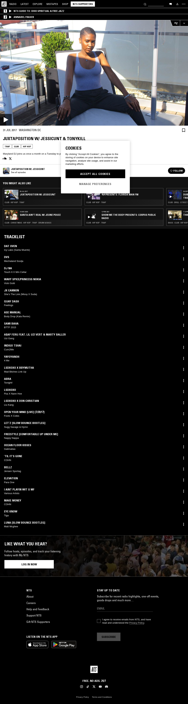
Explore (37, 4)
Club (16, 146)
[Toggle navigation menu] (184, 4)
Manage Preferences (95, 184)
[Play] (94, 73)
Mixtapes (52, 4)
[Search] (145, 4)
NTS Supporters (83, 4)
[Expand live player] (184, 23)
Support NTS (33, 615)
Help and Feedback (37, 609)
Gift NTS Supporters (38, 622)
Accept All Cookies (95, 174)
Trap (7, 146)
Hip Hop (27, 146)
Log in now (29, 564)
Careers (31, 603)
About (29, 596)
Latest (25, 4)
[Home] (4, 4)
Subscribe (109, 637)
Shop (65, 4)
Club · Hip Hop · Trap (14, 202)
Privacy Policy (136, 622)
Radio (13, 4)
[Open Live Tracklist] (175, 23)
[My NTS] (177, 4)
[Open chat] (170, 4)
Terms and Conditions (102, 697)
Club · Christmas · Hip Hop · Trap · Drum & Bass (28, 222)
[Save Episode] (183, 130)
